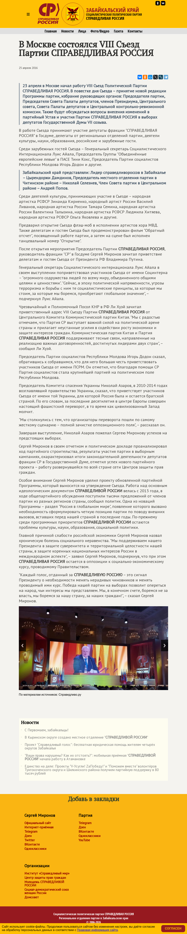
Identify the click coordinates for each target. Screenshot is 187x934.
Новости (67, 31)
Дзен (28, 836)
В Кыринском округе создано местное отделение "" (84, 738)
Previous (22, 645)
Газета (118, 31)
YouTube (84, 840)
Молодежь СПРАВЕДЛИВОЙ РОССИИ (44, 883)
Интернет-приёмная (38, 827)
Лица (82, 31)
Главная (51, 31)
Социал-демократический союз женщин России (46, 891)
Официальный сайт (37, 823)
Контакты (135, 31)
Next (164, 645)
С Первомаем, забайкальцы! (44, 730)
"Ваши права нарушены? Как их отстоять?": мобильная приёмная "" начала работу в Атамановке (88, 757)
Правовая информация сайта (97, 930)
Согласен (173, 928)
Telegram (30, 831)
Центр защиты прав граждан (45, 877)
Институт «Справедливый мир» (46, 873)
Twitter (29, 840)
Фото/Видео (100, 31)
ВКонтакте (32, 844)
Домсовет (31, 897)
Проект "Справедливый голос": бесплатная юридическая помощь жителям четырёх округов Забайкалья (88, 746)
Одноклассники (35, 848)
